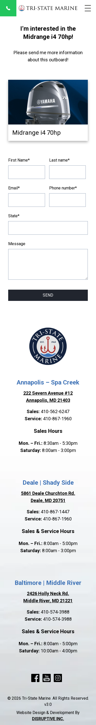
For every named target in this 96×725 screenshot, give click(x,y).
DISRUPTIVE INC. (48, 718)
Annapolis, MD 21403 (48, 400)
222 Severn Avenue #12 (48, 393)
